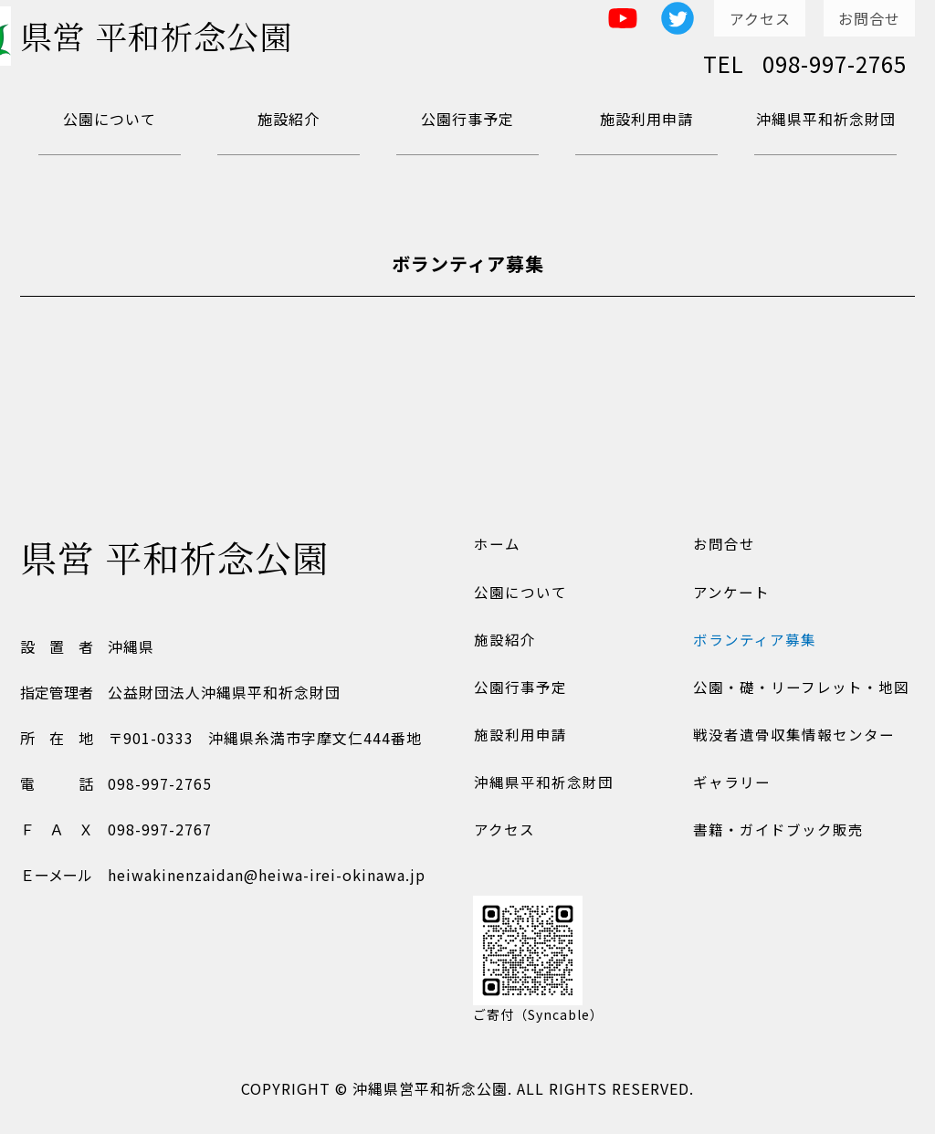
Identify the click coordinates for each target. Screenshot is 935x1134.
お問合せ (869, 18)
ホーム (496, 545)
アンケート (730, 594)
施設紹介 (288, 119)
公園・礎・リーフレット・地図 (800, 693)
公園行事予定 (467, 119)
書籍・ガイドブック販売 (777, 841)
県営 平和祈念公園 (175, 41)
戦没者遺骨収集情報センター (793, 742)
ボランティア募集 (753, 644)
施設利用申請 (646, 119)
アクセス (760, 18)
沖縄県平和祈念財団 (826, 119)
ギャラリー (731, 792)
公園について (109, 119)
